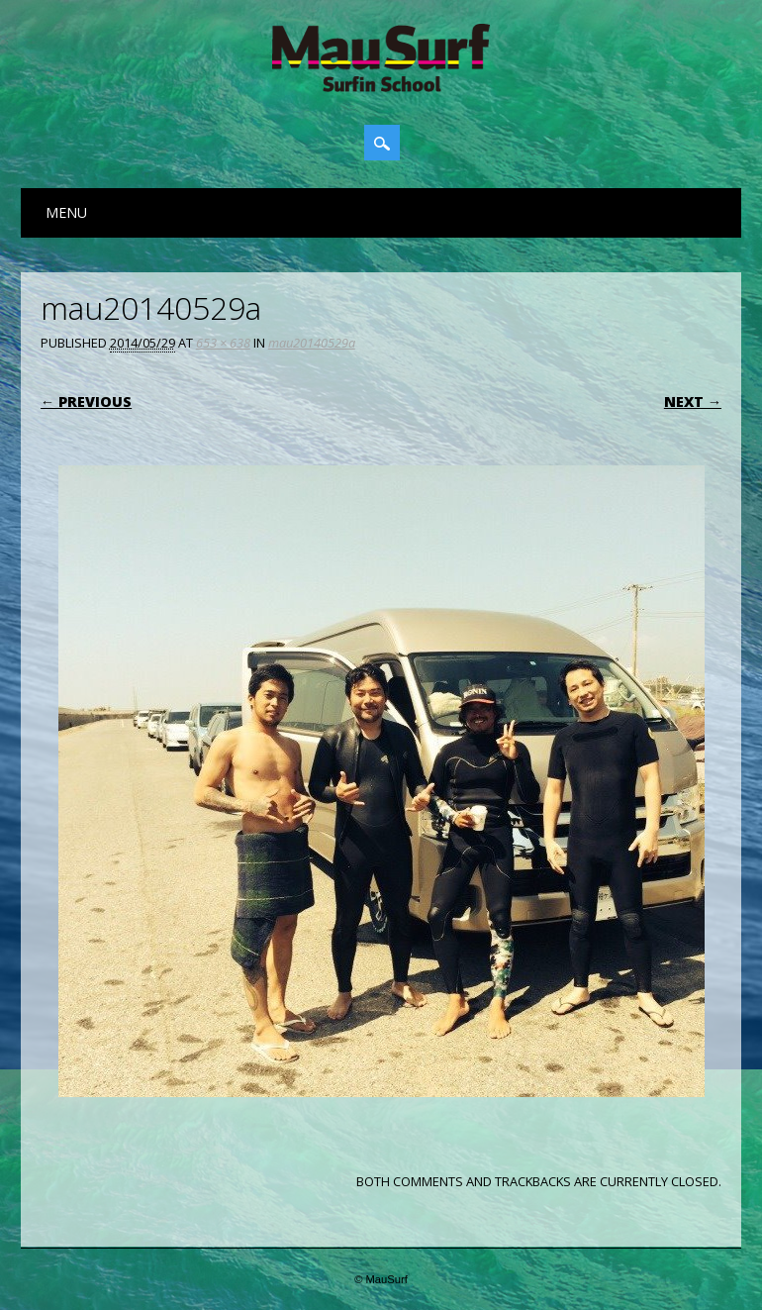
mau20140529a (311, 343)
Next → (692, 401)
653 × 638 (223, 343)
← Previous (86, 401)
